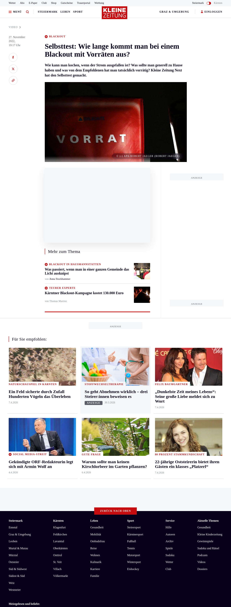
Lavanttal (58, 394)
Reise (93, 401)
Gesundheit (96, 380)
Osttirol (57, 408)
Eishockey (133, 422)
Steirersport (134, 380)
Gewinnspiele (205, 394)
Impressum (16, 494)
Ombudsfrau (97, 394)
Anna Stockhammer (59, 279)
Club (44, 3)
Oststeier (14, 415)
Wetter (12, 3)
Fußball (131, 394)
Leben (65, 11)
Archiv (169, 394)
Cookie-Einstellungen (102, 494)
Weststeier (15, 442)
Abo (22, 3)
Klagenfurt (59, 380)
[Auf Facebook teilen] (13, 57)
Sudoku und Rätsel (208, 401)
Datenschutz (42, 494)
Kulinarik (95, 415)
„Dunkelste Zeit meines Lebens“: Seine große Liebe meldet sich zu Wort (57, 469)
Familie (94, 429)
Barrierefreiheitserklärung (69, 494)
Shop (53, 3)
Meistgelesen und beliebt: (24, 457)
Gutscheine (67, 3)
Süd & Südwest (18, 422)
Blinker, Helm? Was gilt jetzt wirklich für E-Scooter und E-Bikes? (53, 463)
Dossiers (202, 422)
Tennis (131, 401)
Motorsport (133, 408)
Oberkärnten (60, 401)
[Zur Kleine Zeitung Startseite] (114, 14)
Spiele (169, 401)
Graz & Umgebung (174, 11)
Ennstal (13, 380)
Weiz (11, 435)
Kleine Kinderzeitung (209, 387)
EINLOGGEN (211, 12)
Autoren (170, 387)
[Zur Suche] (27, 12)
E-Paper (33, 3)
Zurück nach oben (115, 364)
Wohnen (95, 408)
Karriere (95, 422)
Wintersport (134, 415)
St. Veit (57, 415)
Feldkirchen (60, 387)
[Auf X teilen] (13, 69)
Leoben (13, 394)
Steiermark (48, 11)
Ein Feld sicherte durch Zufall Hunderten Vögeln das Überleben (52, 474)
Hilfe (168, 380)
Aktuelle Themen (208, 373)
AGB (28, 494)
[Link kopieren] (13, 80)
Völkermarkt (60, 429)
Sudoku (169, 408)
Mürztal (13, 408)
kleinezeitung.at (28, 507)
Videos (201, 415)
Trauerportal (83, 3)
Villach (57, 422)
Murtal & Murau (18, 401)
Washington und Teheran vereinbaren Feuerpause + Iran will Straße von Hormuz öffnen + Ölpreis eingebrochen (79, 480)
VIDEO (15, 27)
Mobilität (95, 387)
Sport (78, 11)
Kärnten (218, 3)
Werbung (99, 3)
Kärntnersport (135, 387)
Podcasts (202, 408)
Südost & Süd (17, 429)
